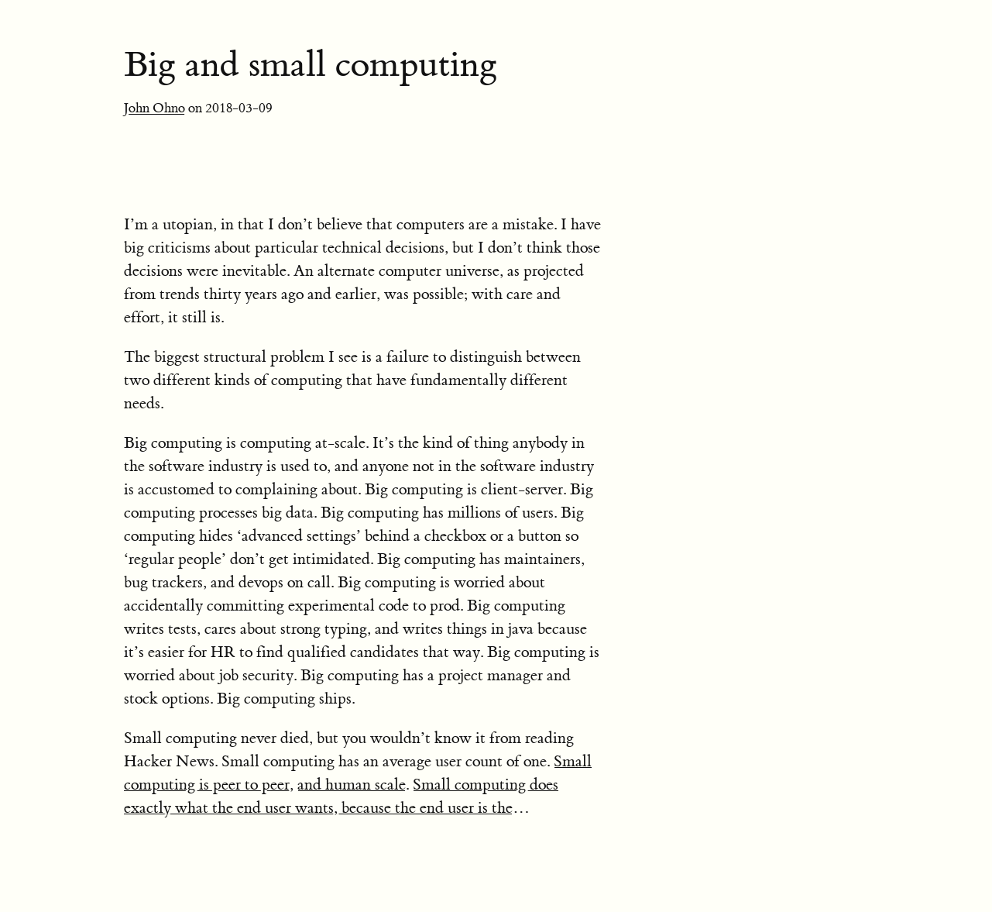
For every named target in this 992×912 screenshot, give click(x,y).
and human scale (351, 784)
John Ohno (154, 108)
